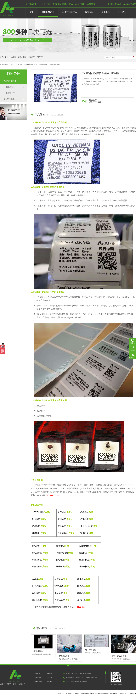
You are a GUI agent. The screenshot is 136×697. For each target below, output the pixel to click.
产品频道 (19, 64)
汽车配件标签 (37, 651)
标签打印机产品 (69, 12)
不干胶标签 (37, 677)
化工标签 (31, 57)
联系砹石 (49, 677)
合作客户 (49, 673)
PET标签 (40, 57)
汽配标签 (13, 57)
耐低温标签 (22, 57)
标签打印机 (9, 99)
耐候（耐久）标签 (119, 656)
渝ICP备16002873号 (91, 677)
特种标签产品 (48, 12)
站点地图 (123, 693)
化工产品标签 (90, 650)
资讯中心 (105, 12)
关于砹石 (122, 12)
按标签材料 (10, 93)
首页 (32, 12)
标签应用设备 (38, 681)
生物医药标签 (63, 656)
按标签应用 (10, 87)
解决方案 (89, 12)
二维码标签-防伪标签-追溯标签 (49, 64)
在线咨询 (127, 101)
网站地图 (49, 681)
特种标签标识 (30, 64)
